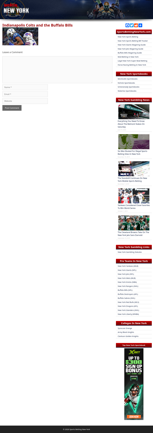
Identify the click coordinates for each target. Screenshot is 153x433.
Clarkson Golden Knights (128, 336)
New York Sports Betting (128, 37)
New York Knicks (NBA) (127, 282)
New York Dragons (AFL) (128, 306)
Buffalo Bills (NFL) (125, 290)
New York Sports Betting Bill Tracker (133, 41)
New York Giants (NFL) (127, 270)
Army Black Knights (126, 332)
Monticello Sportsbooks (128, 79)
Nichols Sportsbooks (126, 83)
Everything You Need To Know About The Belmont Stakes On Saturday (131, 124)
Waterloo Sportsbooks (127, 91)
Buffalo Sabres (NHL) (126, 298)
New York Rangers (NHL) (128, 286)
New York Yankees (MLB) (128, 266)
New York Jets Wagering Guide (130, 49)
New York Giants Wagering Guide (132, 45)
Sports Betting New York (80, 429)
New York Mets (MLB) (127, 278)
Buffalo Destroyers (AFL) (128, 294)
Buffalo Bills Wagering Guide (130, 53)
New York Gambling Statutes (130, 252)
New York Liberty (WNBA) (128, 314)
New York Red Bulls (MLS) (128, 302)
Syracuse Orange (125, 328)
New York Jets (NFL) (126, 274)
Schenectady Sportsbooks (128, 87)
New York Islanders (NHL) (128, 310)
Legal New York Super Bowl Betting (132, 61)
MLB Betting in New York (128, 57)
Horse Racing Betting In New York (132, 65)
